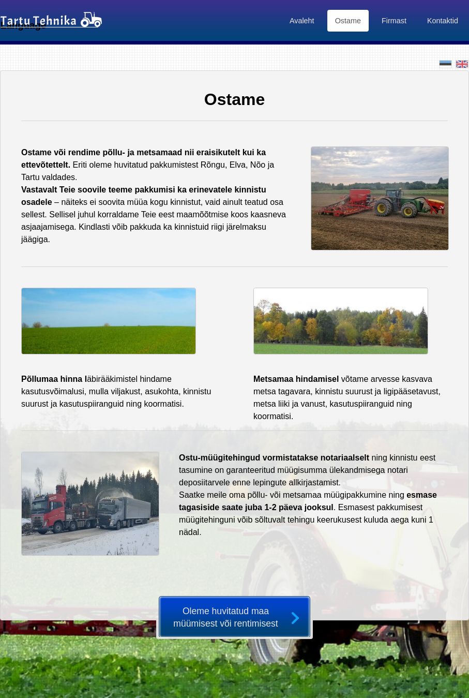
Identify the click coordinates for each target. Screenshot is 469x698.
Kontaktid (442, 21)
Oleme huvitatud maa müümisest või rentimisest (225, 617)
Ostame (348, 21)
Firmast (394, 21)
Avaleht (302, 21)
